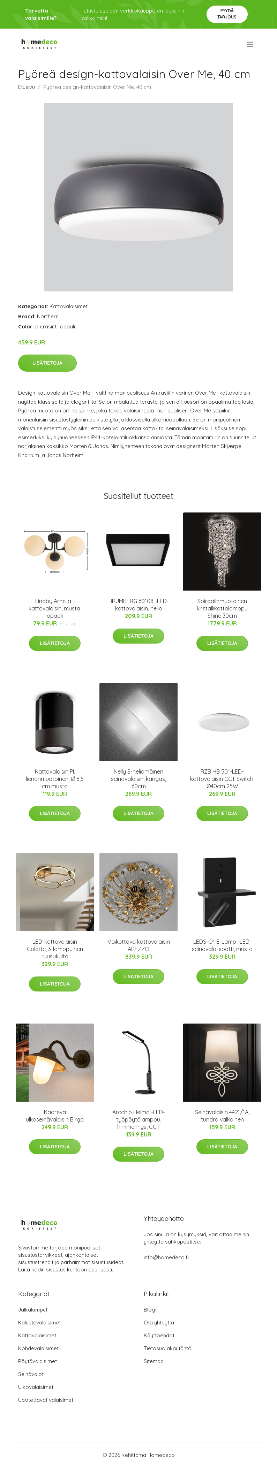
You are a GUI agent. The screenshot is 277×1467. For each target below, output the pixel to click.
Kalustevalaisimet (39, 1322)
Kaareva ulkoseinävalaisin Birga (55, 1116)
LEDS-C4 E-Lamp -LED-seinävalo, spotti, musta (222, 945)
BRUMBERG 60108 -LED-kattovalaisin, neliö (138, 605)
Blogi (150, 1309)
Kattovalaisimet (69, 306)
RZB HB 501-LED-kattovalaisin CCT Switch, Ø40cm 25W (222, 779)
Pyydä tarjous (227, 14)
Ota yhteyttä (159, 1322)
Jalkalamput (32, 1309)
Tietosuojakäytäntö (168, 1348)
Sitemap (154, 1361)
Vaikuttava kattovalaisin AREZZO (138, 945)
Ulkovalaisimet (35, 1387)
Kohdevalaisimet (38, 1348)
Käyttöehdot (159, 1335)
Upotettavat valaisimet (45, 1400)
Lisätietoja (47, 363)
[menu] (250, 44)
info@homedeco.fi (166, 1257)
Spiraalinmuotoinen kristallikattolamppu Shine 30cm (222, 608)
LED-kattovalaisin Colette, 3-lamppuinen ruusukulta (55, 949)
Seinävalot (31, 1374)
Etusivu (26, 87)
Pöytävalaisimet (37, 1361)
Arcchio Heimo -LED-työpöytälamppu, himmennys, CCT (138, 1119)
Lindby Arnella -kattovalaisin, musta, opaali (55, 608)
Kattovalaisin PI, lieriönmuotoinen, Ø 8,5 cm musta (55, 779)
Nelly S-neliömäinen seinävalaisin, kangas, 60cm (138, 779)
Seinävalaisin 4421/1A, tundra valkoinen (222, 1116)
